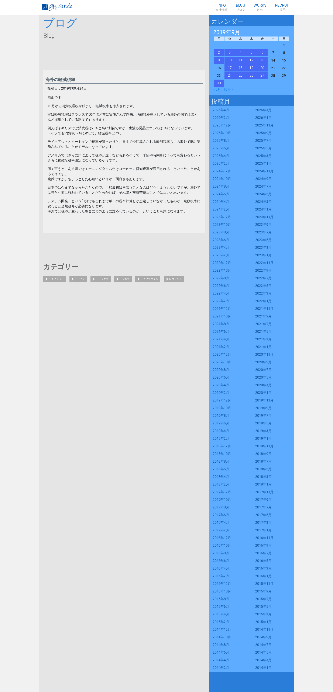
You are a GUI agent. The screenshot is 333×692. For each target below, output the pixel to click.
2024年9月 (263, 179)
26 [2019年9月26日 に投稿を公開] (251, 75)
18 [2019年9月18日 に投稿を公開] (241, 68)
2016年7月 (263, 553)
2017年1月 (263, 530)
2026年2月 (221, 118)
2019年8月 (221, 416)
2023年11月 (264, 217)
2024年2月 (221, 209)
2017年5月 (263, 515)
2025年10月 (222, 133)
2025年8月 (221, 141)
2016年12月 (222, 538)
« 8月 (217, 89)
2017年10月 (222, 500)
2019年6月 (221, 423)
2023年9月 (263, 225)
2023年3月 (263, 248)
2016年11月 (264, 538)
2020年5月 (263, 377)
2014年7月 (263, 645)
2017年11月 (264, 492)
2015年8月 (221, 599)
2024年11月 (264, 171)
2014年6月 (221, 652)
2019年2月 (221, 439)
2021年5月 (263, 332)
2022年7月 (263, 278)
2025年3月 (263, 156)
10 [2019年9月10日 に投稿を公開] (230, 60)
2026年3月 (263, 110)
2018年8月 (221, 461)
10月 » (228, 89)
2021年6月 (221, 332)
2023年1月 (263, 255)
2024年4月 (221, 202)
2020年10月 (222, 362)
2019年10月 (222, 408)
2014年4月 (221, 660)
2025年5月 (263, 148)
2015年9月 (263, 591)
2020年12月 (222, 354)
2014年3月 (263, 660)
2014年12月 (222, 629)
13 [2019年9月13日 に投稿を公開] (262, 60)
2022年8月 (221, 278)
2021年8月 (221, 324)
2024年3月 (263, 202)
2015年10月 (222, 591)
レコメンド (175, 279)
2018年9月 (263, 454)
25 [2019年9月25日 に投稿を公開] (241, 75)
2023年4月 (221, 248)
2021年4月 (221, 339)
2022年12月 (222, 263)
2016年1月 (263, 576)
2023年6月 (221, 240)
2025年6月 (221, 148)
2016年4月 (221, 568)
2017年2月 (221, 530)
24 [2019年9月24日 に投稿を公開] (230, 75)
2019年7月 (263, 416)
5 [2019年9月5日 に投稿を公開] (251, 53)
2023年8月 (221, 232)
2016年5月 (263, 561)
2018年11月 (264, 446)
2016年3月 (263, 568)
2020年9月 (263, 362)
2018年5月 (263, 469)
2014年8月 (221, 645)
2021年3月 (263, 339)
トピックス (102, 279)
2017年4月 (221, 523)
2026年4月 (221, 110)
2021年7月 (263, 324)
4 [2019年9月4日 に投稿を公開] (240, 53)
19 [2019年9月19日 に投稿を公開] (251, 68)
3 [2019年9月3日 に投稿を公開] (230, 53)
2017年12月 (222, 492)
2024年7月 (263, 186)
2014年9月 (263, 637)
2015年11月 (264, 584)
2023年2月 (221, 255)
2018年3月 (263, 477)
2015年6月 (221, 607)
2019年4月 (221, 431)
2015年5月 (263, 607)
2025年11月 (264, 125)
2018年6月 (221, 469)
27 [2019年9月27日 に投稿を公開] (262, 75)
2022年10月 (222, 270)
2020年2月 (221, 393)
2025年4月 (221, 156)
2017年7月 (263, 507)
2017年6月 (221, 515)
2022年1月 (263, 301)
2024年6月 (221, 194)
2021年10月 (222, 316)
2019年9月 (263, 408)
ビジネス (124, 279)
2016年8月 (221, 553)
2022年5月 (263, 286)
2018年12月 (222, 446)
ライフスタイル (149, 279)
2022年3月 (263, 293)
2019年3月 (263, 431)
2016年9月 (263, 545)
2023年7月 (263, 232)
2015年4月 (221, 614)
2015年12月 (222, 584)
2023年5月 (263, 240)
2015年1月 (263, 622)
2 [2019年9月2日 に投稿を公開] (219, 53)
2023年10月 (222, 225)
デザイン (80, 279)
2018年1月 (263, 484)
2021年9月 (263, 316)
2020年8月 (221, 370)
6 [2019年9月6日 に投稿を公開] (262, 53)
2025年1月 (263, 163)
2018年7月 (263, 461)
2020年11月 (264, 354)
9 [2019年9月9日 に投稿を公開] (219, 60)
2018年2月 (221, 484)
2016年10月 (222, 545)
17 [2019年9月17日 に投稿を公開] (230, 68)
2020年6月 (221, 377)
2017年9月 (263, 500)
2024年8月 (221, 186)
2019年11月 (264, 400)
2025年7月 (263, 141)
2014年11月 (264, 629)
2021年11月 (264, 309)
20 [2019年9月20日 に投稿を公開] (262, 68)
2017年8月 (221, 507)
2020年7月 (263, 370)
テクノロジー (56, 279)
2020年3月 (263, 385)
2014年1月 (263, 668)
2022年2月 (221, 301)
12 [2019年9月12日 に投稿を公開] (251, 60)
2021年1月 (263, 347)
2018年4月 (221, 477)
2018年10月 (222, 454)
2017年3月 (263, 523)
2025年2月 (221, 163)
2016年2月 (221, 576)
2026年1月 (263, 118)
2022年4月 (221, 293)
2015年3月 (263, 614)
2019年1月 (263, 439)
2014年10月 (222, 637)
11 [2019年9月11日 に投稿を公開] (241, 60)
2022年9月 (263, 270)
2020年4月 (221, 385)
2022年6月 (221, 286)
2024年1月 (263, 209)
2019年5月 (263, 423)
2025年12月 (222, 125)
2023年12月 (222, 217)
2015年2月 (221, 622)
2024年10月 (222, 179)
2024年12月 (222, 171)
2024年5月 (263, 194)
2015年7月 (263, 599)
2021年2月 (221, 347)
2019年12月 (222, 400)
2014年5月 (263, 652)
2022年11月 (264, 263)
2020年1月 (263, 393)
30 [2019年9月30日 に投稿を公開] (219, 83)
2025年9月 (263, 133)
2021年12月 (222, 309)
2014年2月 (221, 668)
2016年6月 (221, 561)
